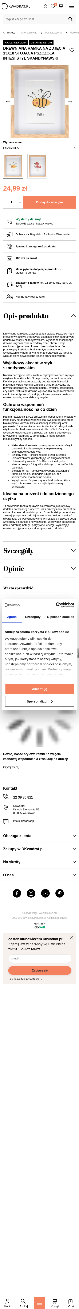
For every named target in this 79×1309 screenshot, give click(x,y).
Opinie (13, 568)
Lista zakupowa (55, 4)
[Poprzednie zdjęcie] (8, 101)
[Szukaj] (70, 19)
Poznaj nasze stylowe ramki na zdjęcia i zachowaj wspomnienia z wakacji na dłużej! (35, 756)
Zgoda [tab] (12, 617)
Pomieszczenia (53, 32)
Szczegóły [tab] (32, 617)
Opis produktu (26, 315)
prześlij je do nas (26, 272)
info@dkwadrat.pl (24, 820)
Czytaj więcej (11, 767)
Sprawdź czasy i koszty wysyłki (34, 223)
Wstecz (9, 33)
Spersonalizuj (39, 701)
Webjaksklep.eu (48, 913)
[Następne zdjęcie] (70, 101)
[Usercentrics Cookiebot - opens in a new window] (56, 605)
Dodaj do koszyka (49, 202)
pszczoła (39, 148)
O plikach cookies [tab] (60, 617)
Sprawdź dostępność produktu (36, 246)
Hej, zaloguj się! (45, 6)
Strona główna (29, 32)
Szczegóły (18, 550)
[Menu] (39, 1303)
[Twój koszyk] (61, 6)
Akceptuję (39, 689)
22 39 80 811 (53, 282)
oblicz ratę (37, 296)
